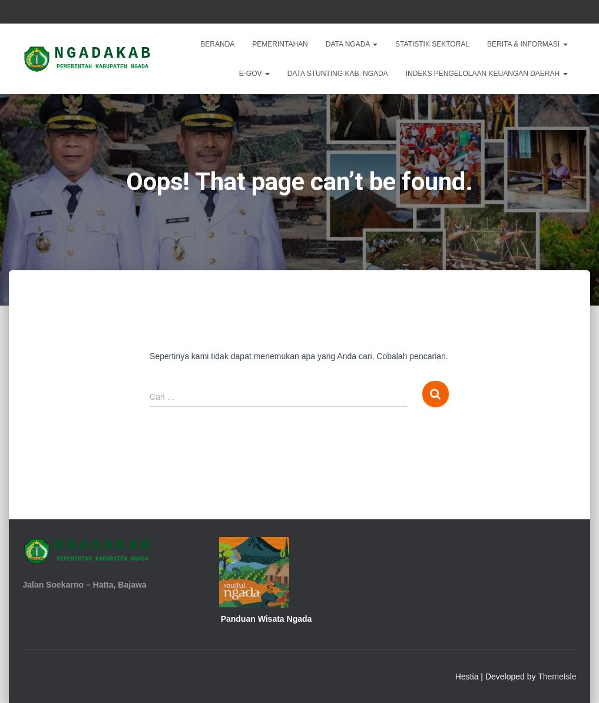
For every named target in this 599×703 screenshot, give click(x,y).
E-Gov (254, 73)
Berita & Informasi (527, 44)
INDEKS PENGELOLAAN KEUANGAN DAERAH (487, 73)
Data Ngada (352, 44)
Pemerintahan (279, 44)
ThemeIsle (557, 676)
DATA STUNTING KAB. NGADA (337, 73)
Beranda (217, 44)
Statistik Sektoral (432, 44)
